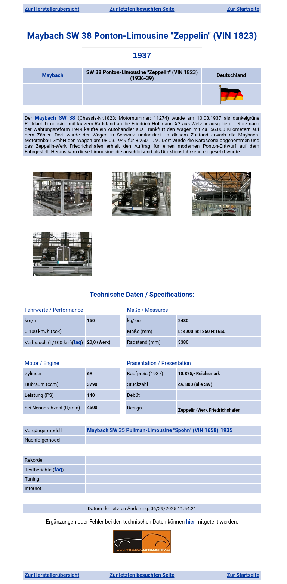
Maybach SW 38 (55, 118)
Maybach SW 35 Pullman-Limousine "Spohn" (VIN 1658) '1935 (159, 430)
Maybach (52, 75)
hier (190, 522)
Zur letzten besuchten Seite (142, 9)
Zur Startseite (243, 9)
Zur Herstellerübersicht (52, 9)
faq (77, 342)
